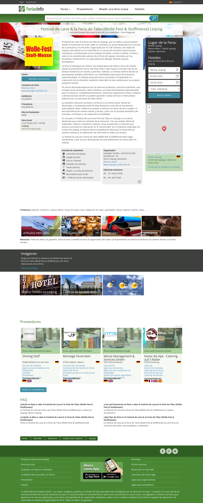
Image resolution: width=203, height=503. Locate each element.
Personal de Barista (153, 372)
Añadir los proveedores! (33, 389)
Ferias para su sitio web (142, 469)
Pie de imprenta (138, 464)
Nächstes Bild (99, 338)
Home (24, 438)
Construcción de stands (74, 365)
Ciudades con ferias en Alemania (36, 469)
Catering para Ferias (154, 370)
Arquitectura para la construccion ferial (79, 374)
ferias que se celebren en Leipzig (164, 167)
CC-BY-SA (179, 153)
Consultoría (109, 365)
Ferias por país (28, 464)
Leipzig (92, 438)
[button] (164, 129)
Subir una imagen (29, 268)
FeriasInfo (33, 9)
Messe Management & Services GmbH (119, 357)
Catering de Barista (153, 375)
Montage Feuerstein (77, 356)
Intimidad (135, 459)
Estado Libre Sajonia (72, 438)
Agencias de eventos (113, 368)
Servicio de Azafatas (31, 365)
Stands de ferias (70, 370)
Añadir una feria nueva (113, 9)
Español (178, 2)
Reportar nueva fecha (39, 78)
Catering (148, 365)
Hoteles (139, 9)
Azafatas (26, 372)
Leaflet (151, 153)
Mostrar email (28, 88)
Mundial (38, 438)
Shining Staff (31, 356)
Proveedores (85, 9)
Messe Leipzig (155, 157)
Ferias (65, 9)
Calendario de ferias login (143, 474)
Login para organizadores (143, 479)
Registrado (31, 2)
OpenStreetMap (165, 153)
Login (21, 2)
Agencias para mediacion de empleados (35, 369)
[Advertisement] (101, 199)
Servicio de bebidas (153, 368)
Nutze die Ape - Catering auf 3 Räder (161, 357)
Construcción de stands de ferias (78, 368)
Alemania (52, 438)
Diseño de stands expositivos (117, 375)
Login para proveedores (142, 484)
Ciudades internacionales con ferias (38, 474)
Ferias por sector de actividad (35, 459)
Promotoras (27, 375)
